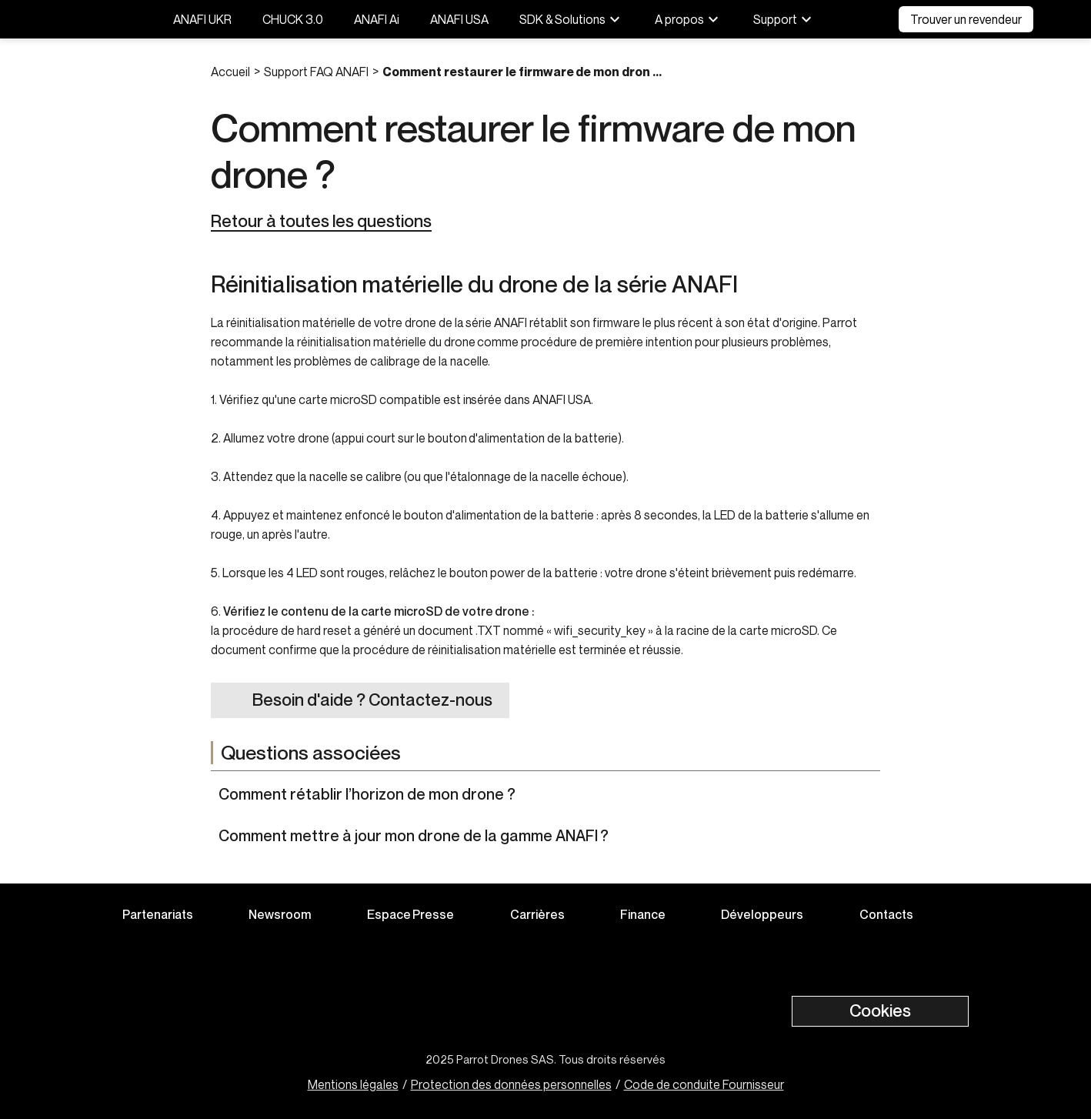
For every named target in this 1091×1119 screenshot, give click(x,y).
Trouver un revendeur (966, 19)
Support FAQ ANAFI (316, 71)
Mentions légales (353, 1084)
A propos (688, 19)
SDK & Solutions (571, 19)
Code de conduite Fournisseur (704, 1084)
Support (784, 19)
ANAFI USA (459, 19)
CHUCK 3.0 (292, 19)
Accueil (230, 71)
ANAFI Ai (376, 19)
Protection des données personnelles (511, 1084)
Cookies (880, 1010)
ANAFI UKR (202, 19)
